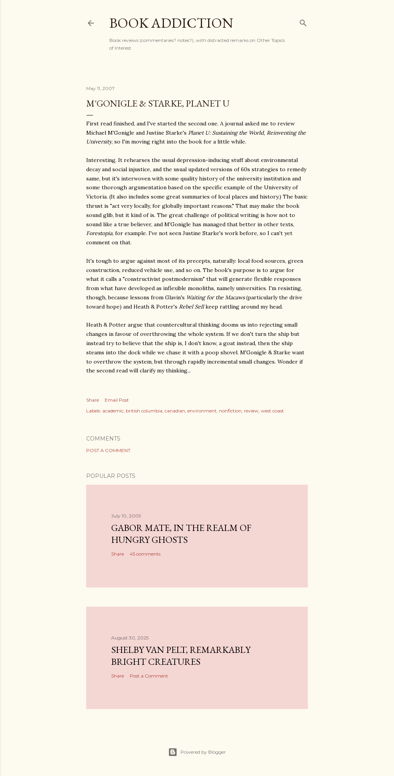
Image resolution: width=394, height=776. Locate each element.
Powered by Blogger (197, 752)
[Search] (303, 21)
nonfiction (230, 411)
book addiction (171, 23)
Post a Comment (108, 450)
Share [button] (92, 400)
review (251, 411)
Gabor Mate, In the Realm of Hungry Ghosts (181, 534)
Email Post (117, 400)
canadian (175, 411)
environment (202, 411)
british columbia (144, 411)
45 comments (145, 554)
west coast (272, 411)
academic (113, 411)
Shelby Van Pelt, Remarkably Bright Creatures (180, 656)
